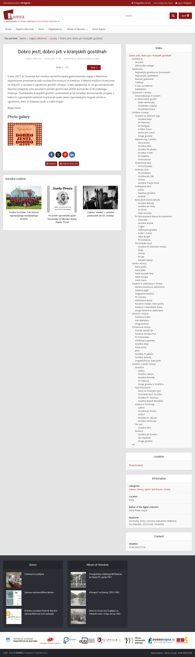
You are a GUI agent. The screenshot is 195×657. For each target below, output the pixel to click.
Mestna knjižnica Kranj (88, 58)
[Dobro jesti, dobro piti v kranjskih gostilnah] (25, 134)
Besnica (139, 431)
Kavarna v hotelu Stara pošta (149, 303)
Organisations (55, 29)
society (166, 489)
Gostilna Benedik (146, 377)
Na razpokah (144, 437)
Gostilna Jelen (144, 146)
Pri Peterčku (144, 122)
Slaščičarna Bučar (143, 300)
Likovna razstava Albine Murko (39, 593)
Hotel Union (141, 280)
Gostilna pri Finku (146, 206)
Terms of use (170, 653)
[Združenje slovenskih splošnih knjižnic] (109, 640)
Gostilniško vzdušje (147, 105)
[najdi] (173, 16)
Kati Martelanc (142, 320)
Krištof (141, 414)
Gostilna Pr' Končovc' (148, 397)
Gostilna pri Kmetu (147, 411)
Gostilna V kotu (145, 152)
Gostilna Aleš (144, 427)
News (41, 29)
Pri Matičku (143, 156)
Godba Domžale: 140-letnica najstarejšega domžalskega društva (24, 215)
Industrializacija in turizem (147, 95)
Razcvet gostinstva (144, 79)
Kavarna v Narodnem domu (148, 307)
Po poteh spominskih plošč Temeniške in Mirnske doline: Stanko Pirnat (62, 219)
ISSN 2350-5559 (185, 653)
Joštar (141, 189)
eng (161, 3)
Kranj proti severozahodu (147, 199)
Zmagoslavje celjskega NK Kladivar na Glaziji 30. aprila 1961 (105, 576)
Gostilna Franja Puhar (148, 182)
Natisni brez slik (69, 163)
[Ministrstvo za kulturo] (21, 640)
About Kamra (98, 29)
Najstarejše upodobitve (146, 75)
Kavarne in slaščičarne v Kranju (147, 283)
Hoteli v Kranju (139, 263)
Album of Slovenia (76, 29)
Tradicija (139, 82)
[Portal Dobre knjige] (161, 640)
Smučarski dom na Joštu (150, 394)
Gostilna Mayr (145, 119)
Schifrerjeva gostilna (145, 340)
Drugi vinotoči (142, 323)
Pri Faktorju (143, 380)
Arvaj (140, 250)
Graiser (141, 253)
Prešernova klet (142, 317)
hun (170, 3)
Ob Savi (138, 424)
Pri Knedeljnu (144, 172)
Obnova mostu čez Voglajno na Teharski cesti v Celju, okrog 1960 (105, 612)
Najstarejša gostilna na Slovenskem (152, 72)
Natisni (51, 163)
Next (93, 67)
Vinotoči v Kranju (140, 313)
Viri (133, 444)
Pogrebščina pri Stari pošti (148, 360)
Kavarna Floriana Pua (145, 333)
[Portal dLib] (87, 640)
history (140, 489)
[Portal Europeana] (70, 640)
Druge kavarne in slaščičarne (149, 310)
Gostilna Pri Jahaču (147, 149)
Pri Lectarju (140, 297)
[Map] (185, 16)
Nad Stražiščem (143, 387)
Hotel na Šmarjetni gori (149, 390)
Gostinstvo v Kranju (141, 92)
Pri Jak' (141, 256)
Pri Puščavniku (145, 166)
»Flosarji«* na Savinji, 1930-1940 (104, 593)
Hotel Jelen (140, 270)
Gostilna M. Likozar (147, 417)
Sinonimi (139, 62)
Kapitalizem (140, 89)
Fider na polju (144, 213)
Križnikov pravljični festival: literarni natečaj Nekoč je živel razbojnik (41, 612)
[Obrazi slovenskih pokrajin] (135, 640)
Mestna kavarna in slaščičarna (150, 286)
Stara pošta (143, 142)
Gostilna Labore (146, 374)
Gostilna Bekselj (146, 203)
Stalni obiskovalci (146, 102)
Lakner (141, 407)
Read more (14, 108)
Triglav (141, 226)
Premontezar (144, 159)
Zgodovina (137, 68)
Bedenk (141, 196)
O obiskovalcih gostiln (145, 99)
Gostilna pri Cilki (146, 176)
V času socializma (143, 85)
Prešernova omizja (141, 327)
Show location (136, 465)
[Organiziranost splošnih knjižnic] (50, 640)
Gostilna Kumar (145, 223)
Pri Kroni (142, 209)
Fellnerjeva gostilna (147, 229)
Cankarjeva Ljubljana (34, 574)
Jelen (137, 350)
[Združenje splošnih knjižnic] (182, 640)
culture (132, 489)
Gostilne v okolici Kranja (144, 364)
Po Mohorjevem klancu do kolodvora (153, 216)
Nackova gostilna (146, 193)
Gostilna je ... (138, 58)
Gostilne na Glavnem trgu (147, 115)
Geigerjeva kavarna (144, 293)
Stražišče (139, 367)
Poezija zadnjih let (144, 330)
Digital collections (25, 29)
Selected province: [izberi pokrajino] (16, 3)
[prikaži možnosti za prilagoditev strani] (141, 3)
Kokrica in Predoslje (144, 404)
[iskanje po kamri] (147, 16)
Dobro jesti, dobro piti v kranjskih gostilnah (150, 55)
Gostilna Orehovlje (147, 420)
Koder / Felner (145, 233)
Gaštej (141, 370)
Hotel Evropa (141, 276)
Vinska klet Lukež (146, 132)
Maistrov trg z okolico (145, 139)
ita (166, 3)
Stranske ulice (142, 169)
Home (8, 29)
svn (155, 3)
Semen (141, 179)
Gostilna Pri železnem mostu (152, 246)
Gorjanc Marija (145, 260)
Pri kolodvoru (144, 239)
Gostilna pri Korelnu (147, 434)
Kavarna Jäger (142, 290)
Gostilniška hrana (146, 109)
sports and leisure (153, 489)
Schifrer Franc (145, 129)
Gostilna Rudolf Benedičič (150, 400)
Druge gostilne (145, 135)
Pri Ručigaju (144, 125)
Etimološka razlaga (144, 65)
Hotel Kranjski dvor (144, 273)
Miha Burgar (144, 236)
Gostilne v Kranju (140, 112)
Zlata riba (142, 219)
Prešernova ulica (143, 162)
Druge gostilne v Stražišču (151, 384)
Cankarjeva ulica (143, 186)
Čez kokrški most (143, 243)
